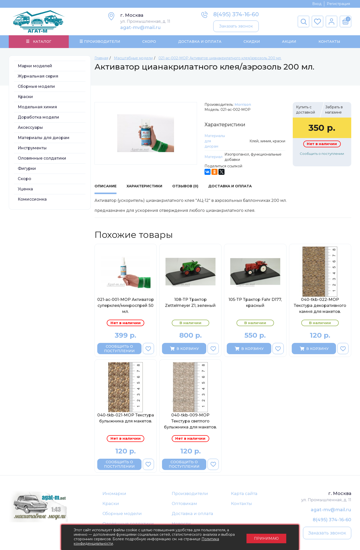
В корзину (184, 348)
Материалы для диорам (44, 137)
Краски (25, 96)
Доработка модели (38, 117)
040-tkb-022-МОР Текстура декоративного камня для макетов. (320, 305)
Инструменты (32, 148)
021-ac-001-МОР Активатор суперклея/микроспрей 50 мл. (125, 305)
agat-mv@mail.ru (140, 27)
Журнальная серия (38, 76)
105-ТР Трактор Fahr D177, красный (255, 302)
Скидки (252, 41)
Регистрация (338, 4)
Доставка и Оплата (199, 41)
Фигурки (27, 168)
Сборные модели (36, 86)
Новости (181, 523)
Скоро (149, 41)
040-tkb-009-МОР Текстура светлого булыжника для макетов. (190, 421)
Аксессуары (30, 127)
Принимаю (266, 537)
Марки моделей (35, 66)
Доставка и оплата (192, 513)
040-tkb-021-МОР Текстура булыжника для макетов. (125, 418)
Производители (190, 493)
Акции (289, 41)
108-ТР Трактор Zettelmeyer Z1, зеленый (190, 302)
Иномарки (114, 493)
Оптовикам (184, 503)
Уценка (25, 189)
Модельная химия (37, 107)
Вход (317, 4)
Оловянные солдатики (42, 158)
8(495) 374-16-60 (236, 14)
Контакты (329, 41)
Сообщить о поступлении (322, 154)
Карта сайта (244, 493)
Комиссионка (32, 199)
